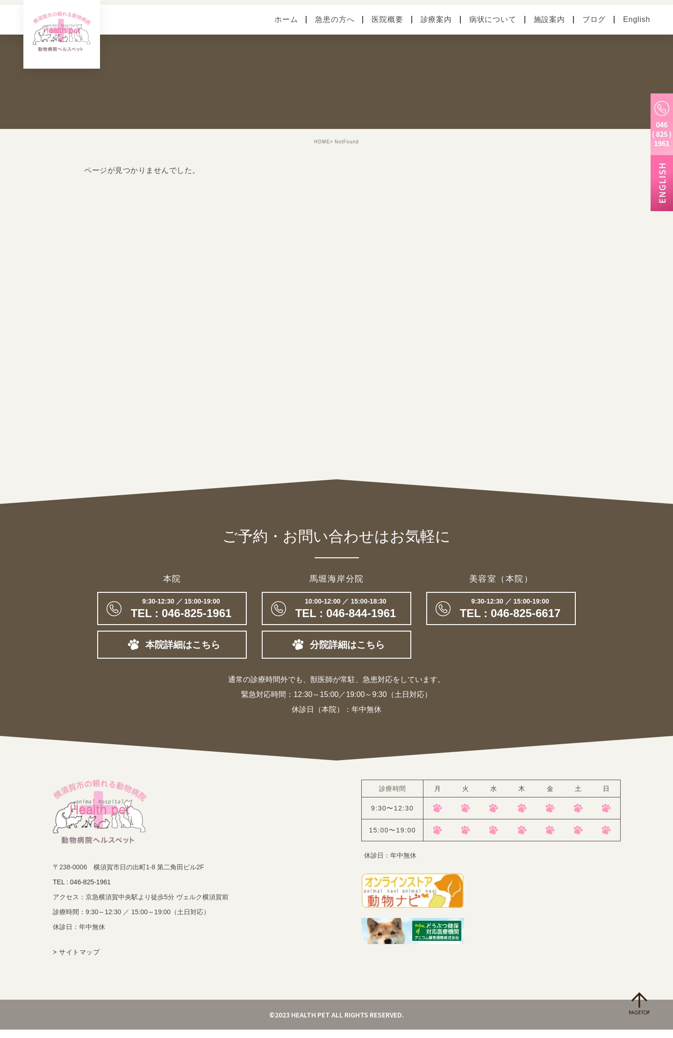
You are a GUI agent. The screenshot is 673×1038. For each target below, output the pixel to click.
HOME (322, 141)
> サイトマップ (76, 960)
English (636, 19)
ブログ (594, 19)
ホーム (286, 19)
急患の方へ (334, 19)
